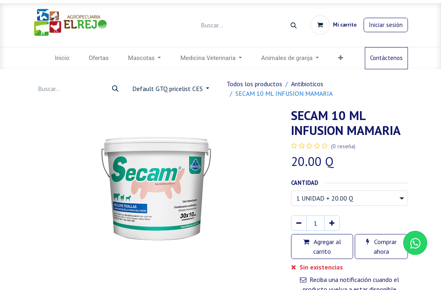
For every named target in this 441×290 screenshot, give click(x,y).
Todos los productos (254, 84)
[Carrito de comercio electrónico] (333, 24)
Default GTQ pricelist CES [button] (168, 89)
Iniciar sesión (386, 25)
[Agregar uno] (332, 223)
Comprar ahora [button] (381, 246)
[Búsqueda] (294, 25)
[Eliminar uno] (299, 223)
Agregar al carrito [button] (322, 246)
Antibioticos (307, 84)
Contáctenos (386, 58)
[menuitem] (62, 58)
